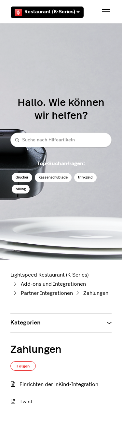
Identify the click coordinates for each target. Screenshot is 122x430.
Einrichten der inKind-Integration (59, 384)
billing (21, 189)
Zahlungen (95, 293)
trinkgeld (85, 177)
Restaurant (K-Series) (47, 12)
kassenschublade (53, 177)
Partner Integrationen (47, 293)
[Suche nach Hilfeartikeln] (61, 140)
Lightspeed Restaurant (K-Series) (49, 275)
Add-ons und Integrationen (53, 284)
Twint (26, 401)
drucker (22, 177)
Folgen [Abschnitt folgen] (23, 366)
